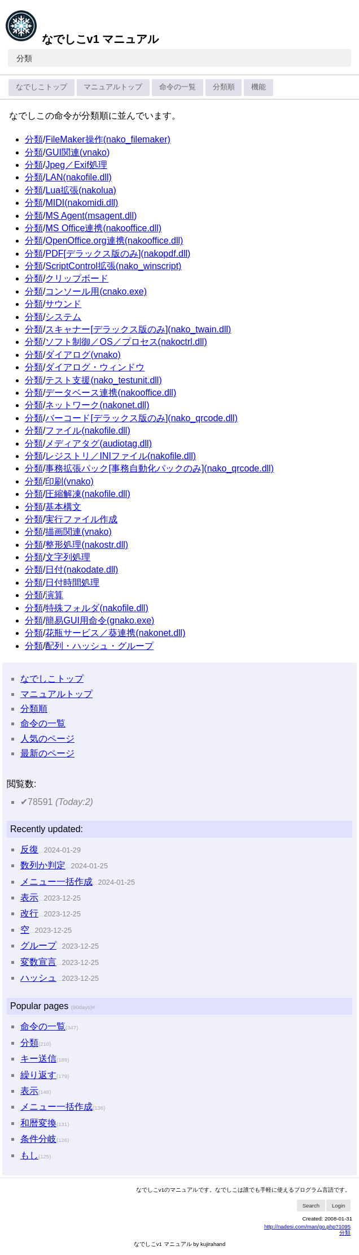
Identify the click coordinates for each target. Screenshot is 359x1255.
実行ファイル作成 (81, 519)
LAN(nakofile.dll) (78, 177)
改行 (29, 913)
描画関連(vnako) (78, 531)
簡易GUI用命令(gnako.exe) (99, 620)
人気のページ (47, 738)
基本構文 (63, 507)
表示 (29, 897)
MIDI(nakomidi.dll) (81, 202)
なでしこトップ (41, 87)
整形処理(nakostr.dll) (86, 544)
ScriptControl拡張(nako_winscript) (113, 266)
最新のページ (47, 753)
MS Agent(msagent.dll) (91, 215)
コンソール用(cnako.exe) (96, 291)
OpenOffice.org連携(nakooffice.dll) (114, 240)
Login (338, 1205)
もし (29, 1155)
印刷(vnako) (69, 481)
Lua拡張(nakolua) (80, 190)
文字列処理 (67, 557)
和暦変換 (38, 1123)
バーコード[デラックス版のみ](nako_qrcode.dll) (141, 418)
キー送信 (38, 1058)
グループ (38, 945)
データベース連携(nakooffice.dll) (110, 392)
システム (63, 317)
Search (311, 1205)
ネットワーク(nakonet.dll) (97, 405)
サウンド (63, 304)
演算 (54, 595)
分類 (24, 58)
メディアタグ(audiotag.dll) (98, 443)
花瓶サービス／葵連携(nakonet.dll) (115, 633)
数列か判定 (42, 865)
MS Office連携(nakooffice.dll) (103, 228)
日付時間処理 (72, 582)
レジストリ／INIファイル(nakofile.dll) (120, 456)
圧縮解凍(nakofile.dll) (87, 494)
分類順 (224, 87)
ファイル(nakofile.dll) (87, 430)
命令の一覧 (177, 87)
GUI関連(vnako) (77, 152)
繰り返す (38, 1075)
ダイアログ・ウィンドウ (95, 367)
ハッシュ (38, 978)
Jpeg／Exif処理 (76, 165)
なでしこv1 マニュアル (82, 39)
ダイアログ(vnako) (82, 355)
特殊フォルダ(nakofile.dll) (96, 608)
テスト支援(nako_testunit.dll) (103, 380)
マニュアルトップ (113, 87)
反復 (29, 849)
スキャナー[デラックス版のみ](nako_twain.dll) (138, 329)
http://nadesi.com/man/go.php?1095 (307, 1226)
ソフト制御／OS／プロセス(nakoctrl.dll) (126, 342)
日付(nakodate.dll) (81, 569)
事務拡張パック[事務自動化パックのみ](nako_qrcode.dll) (159, 468)
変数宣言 (38, 962)
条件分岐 (38, 1139)
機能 (258, 87)
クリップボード (76, 278)
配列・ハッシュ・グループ (99, 646)
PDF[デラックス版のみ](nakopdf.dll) (117, 253)
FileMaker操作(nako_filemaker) (107, 139)
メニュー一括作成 (56, 881)
